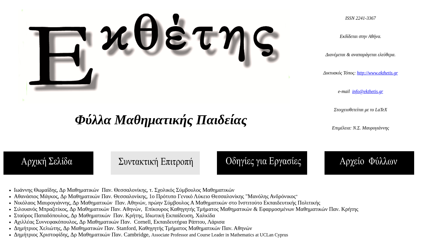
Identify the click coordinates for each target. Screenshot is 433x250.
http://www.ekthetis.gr (377, 72)
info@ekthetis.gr (367, 91)
